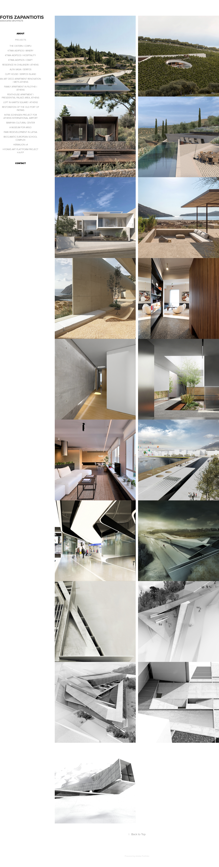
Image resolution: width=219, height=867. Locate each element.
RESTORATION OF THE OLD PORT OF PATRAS (20, 108)
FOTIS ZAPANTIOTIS (22, 17)
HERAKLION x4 (20, 144)
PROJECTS (20, 39)
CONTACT (20, 163)
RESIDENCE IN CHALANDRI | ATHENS (20, 64)
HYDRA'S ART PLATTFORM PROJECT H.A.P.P (20, 151)
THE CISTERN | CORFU (20, 45)
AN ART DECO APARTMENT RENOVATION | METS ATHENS (20, 80)
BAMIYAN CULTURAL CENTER (20, 122)
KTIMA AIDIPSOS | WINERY (20, 50)
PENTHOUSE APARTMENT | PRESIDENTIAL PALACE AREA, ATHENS (20, 96)
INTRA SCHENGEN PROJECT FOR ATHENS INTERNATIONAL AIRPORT (20, 116)
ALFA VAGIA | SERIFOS (20, 69)
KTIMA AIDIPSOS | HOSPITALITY (20, 55)
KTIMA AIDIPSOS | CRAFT (20, 59)
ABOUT (20, 33)
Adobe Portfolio (142, 856)
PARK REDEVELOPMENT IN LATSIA (20, 132)
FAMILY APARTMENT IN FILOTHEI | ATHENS (20, 88)
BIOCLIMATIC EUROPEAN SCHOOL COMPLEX (20, 138)
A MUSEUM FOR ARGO (20, 127)
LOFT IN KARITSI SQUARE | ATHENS (20, 102)
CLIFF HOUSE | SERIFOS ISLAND (20, 74)
